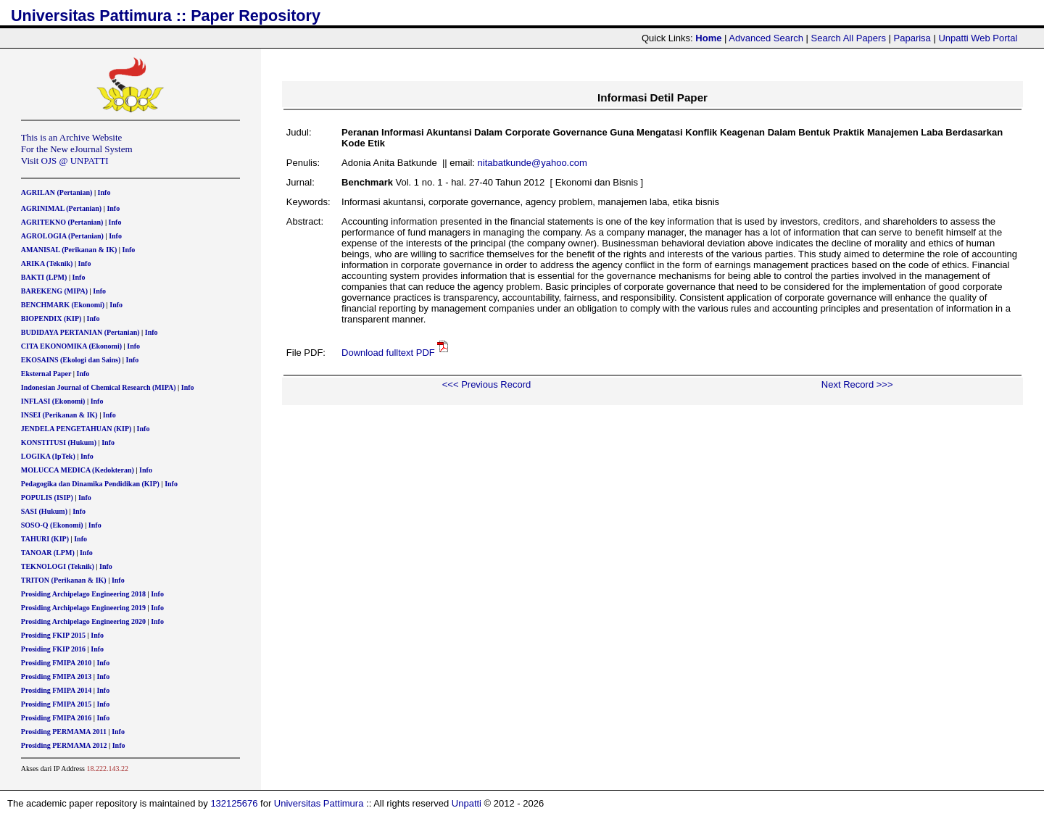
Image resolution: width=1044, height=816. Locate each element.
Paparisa (912, 38)
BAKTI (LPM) (44, 277)
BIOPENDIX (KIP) (51, 318)
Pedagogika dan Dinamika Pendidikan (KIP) (90, 484)
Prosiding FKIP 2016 (53, 649)
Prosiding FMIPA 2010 (56, 663)
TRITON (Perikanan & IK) (64, 580)
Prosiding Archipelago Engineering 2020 (83, 621)
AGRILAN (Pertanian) (57, 192)
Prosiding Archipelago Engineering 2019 (83, 608)
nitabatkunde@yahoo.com (532, 162)
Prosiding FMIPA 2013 (56, 676)
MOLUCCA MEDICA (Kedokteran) (77, 470)
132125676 (233, 803)
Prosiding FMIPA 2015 (56, 704)
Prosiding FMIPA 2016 (56, 718)
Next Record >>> (857, 384)
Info (104, 192)
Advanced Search (766, 38)
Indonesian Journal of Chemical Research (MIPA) (98, 387)
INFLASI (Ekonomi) (53, 401)
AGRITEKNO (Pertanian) (62, 222)
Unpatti (466, 803)
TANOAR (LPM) (48, 553)
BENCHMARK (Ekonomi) (62, 305)
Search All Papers (848, 38)
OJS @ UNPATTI (75, 160)
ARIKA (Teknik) (47, 263)
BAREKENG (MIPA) (54, 291)
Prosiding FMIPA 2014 (56, 690)
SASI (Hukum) (44, 511)
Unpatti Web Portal (977, 38)
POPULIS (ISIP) (47, 497)
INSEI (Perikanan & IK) (59, 415)
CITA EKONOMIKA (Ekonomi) (71, 346)
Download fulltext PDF (388, 352)
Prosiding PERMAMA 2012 (64, 745)
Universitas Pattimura (319, 803)
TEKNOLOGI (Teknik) (57, 566)
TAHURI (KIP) (45, 539)
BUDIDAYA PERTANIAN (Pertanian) (80, 332)
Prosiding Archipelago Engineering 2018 (83, 594)
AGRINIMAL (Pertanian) (61, 208)
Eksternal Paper (46, 374)
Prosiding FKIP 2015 (53, 635)
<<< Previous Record (486, 384)
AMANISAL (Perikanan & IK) (69, 250)
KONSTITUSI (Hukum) (58, 442)
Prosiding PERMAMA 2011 (64, 732)
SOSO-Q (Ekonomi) (52, 525)
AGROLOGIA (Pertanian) (62, 236)
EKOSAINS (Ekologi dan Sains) (71, 360)
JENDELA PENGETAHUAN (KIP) (76, 429)
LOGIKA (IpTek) (48, 456)
